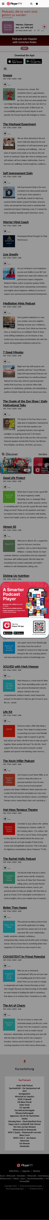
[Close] (46, 586)
